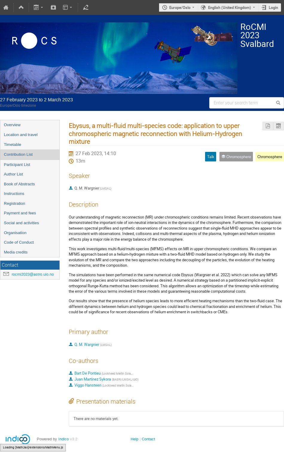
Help (134, 439)
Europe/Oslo (179, 7)
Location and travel (21, 134)
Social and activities (21, 223)
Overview (12, 125)
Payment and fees (20, 213)
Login (273, 7)
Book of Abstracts (19, 184)
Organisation (15, 232)
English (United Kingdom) (229, 7)
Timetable (12, 144)
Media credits (16, 252)
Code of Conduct (19, 242)
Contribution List (18, 154)
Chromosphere (269, 156)
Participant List (17, 164)
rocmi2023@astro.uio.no (33, 274)
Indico (63, 439)
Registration (14, 203)
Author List (13, 174)
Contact (148, 439)
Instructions (14, 193)
